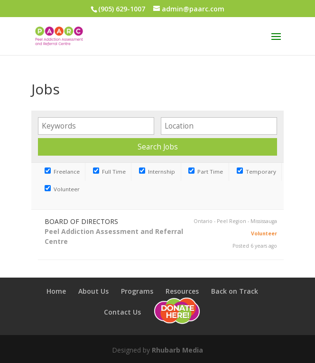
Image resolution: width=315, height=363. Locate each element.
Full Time (109, 171)
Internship (157, 171)
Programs (137, 291)
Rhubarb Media (177, 349)
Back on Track (234, 291)
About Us (93, 291)
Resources (182, 291)
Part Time (205, 171)
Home (56, 291)
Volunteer (62, 189)
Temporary (256, 171)
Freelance (62, 171)
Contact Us (122, 311)
